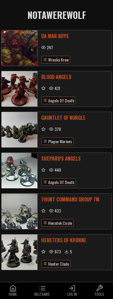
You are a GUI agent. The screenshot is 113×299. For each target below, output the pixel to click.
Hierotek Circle (57, 223)
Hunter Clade (56, 264)
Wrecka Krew (56, 59)
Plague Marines (57, 141)
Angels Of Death (58, 100)
